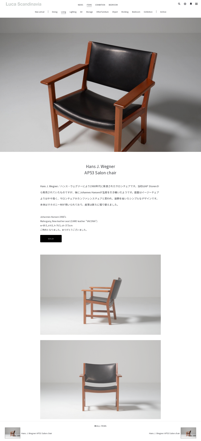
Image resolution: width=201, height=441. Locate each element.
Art (81, 11)
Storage (89, 11)
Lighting (73, 11)
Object (115, 11)
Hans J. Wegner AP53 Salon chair (36, 433)
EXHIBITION (100, 4)
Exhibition (148, 11)
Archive (163, 11)
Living (63, 11)
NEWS (80, 4)
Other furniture (102, 11)
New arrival (39, 11)
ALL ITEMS (100, 425)
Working (124, 11)
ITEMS (89, 4)
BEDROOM (113, 4)
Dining (54, 11)
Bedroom (136, 11)
